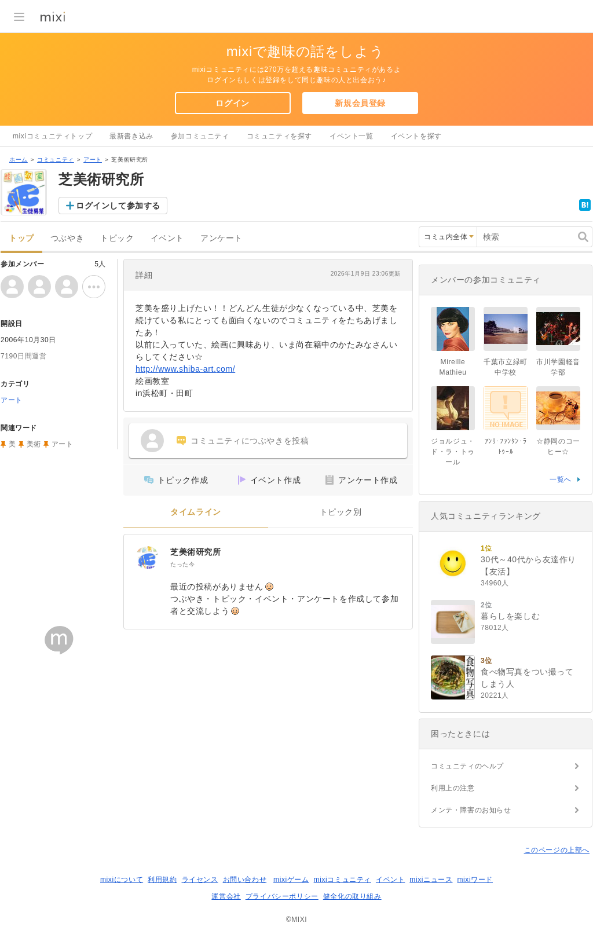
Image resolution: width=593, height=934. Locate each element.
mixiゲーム (291, 880)
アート (92, 159)
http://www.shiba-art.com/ (185, 368)
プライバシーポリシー (282, 896)
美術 (34, 444)
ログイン (232, 103)
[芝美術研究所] (147, 557)
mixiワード (475, 880)
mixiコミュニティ (342, 880)
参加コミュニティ (200, 136)
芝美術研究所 (195, 551)
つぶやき (67, 238)
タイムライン (195, 512)
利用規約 (162, 880)
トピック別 (341, 512)
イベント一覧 (352, 136)
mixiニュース (430, 880)
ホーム (18, 159)
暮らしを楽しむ (510, 616)
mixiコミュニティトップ (52, 136)
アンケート (221, 238)
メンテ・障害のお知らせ (471, 810)
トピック (117, 238)
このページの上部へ (557, 850)
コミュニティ (55, 159)
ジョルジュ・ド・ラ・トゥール (453, 451)
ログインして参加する (118, 205)
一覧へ (561, 479)
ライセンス (200, 880)
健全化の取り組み (352, 896)
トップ (21, 238)
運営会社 (225, 896)
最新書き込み (131, 136)
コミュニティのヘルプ (467, 766)
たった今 (182, 564)
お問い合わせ (245, 880)
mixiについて (121, 880)
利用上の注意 (453, 788)
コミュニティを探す (279, 136)
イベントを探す (416, 136)
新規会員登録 (360, 103)
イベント (167, 238)
